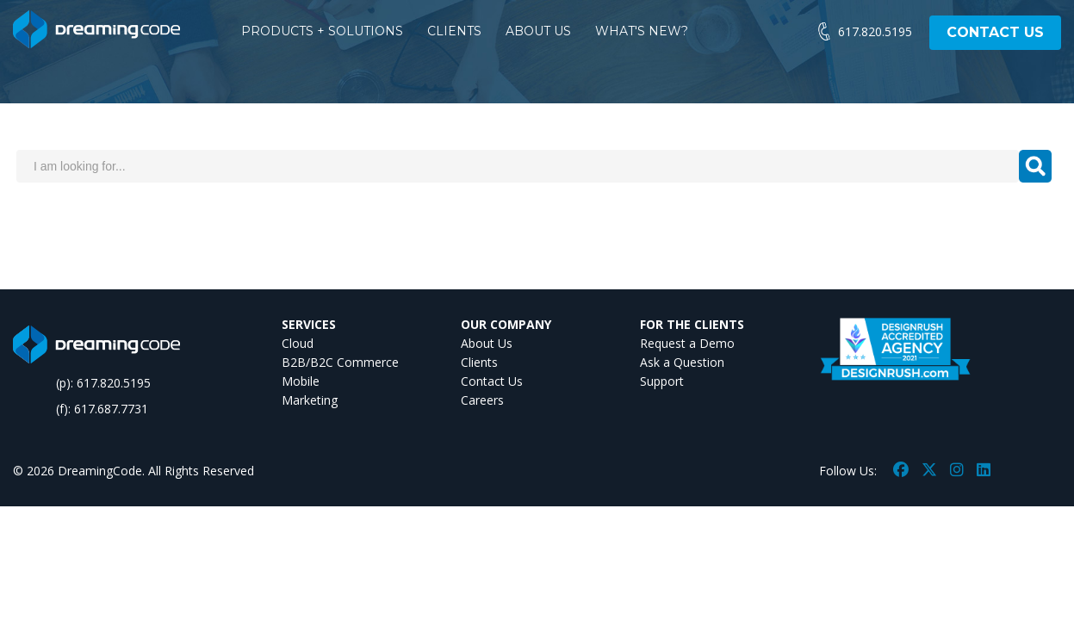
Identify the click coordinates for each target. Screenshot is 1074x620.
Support (662, 381)
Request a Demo (687, 343)
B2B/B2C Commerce (340, 362)
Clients (479, 362)
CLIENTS (454, 31)
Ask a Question (682, 362)
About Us (486, 343)
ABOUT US (538, 31)
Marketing (310, 400)
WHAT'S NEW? (641, 31)
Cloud (298, 343)
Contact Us (492, 381)
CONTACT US (995, 32)
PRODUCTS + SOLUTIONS (322, 31)
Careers (482, 400)
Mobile (301, 381)
